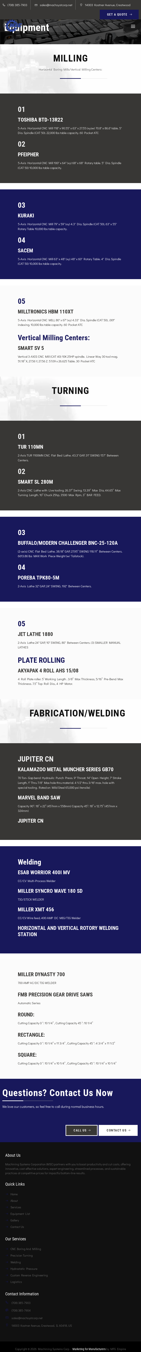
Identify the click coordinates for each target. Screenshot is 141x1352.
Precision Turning (21, 1255)
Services (15, 1207)
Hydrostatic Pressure (23, 1269)
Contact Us (119, 1130)
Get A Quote (120, 14)
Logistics (16, 1282)
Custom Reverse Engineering (29, 1275)
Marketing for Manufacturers (89, 1349)
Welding (15, 1262)
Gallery (14, 1220)
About (14, 1201)
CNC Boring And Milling (25, 1249)
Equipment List (20, 1214)
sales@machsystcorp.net (56, 5)
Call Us (82, 1130)
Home (14, 1194)
